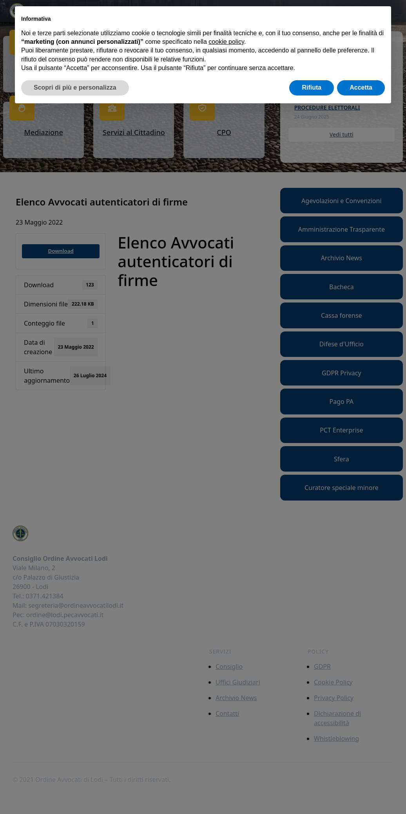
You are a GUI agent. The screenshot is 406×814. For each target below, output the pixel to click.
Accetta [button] (361, 87)
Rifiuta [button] (311, 87)
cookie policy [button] (226, 41)
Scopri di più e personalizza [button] (75, 87)
